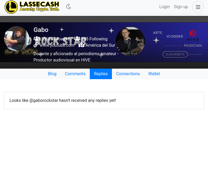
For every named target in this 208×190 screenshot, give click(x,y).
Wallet (154, 73)
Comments (75, 73)
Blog (52, 73)
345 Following (90, 38)
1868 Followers (52, 38)
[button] (197, 7)
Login (164, 6)
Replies (101, 73)
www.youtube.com (57, 45)
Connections (128, 73)
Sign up (181, 6)
